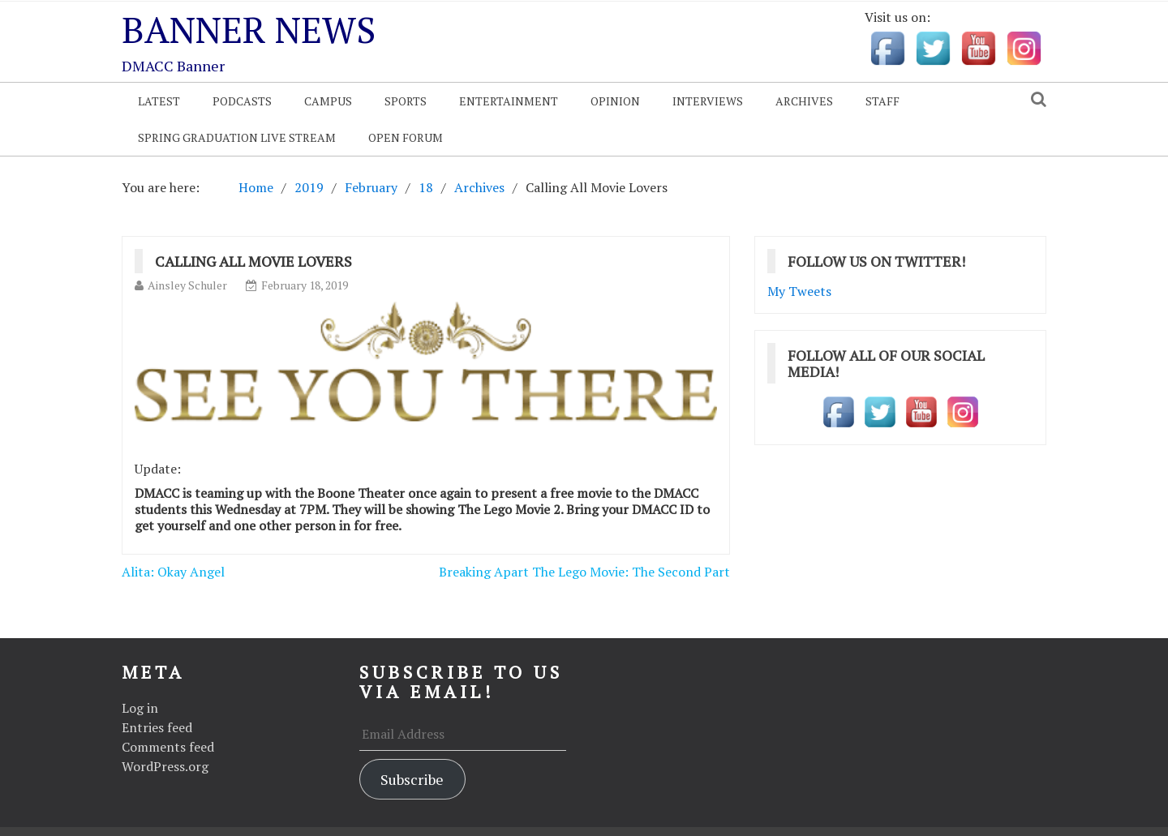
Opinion (615, 101)
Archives (804, 101)
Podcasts (242, 101)
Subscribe (412, 779)
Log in (140, 708)
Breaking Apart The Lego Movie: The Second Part (584, 572)
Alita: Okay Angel (173, 572)
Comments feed (168, 747)
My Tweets (799, 291)
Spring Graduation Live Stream (237, 137)
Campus (328, 101)
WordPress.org (165, 766)
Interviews (707, 101)
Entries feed (157, 727)
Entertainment (508, 101)
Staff (882, 101)
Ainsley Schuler (187, 285)
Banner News (249, 29)
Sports (405, 101)
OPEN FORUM (405, 137)
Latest (159, 101)
